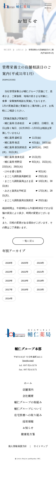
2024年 (40, 263)
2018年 (40, 280)
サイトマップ (41, 446)
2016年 (24, 289)
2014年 (9, 298)
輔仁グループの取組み (28, 402)
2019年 (24, 280)
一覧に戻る (28, 241)
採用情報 (28, 421)
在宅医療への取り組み (28, 415)
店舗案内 (28, 389)
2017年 (9, 289)
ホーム (28, 383)
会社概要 (28, 396)
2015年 (40, 289)
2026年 (9, 263)
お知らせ (28, 428)
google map (28, 361)
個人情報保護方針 (17, 446)
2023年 (9, 271)
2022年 (24, 271)
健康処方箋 (28, 434)
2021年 (40, 271)
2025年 (24, 263)
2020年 (9, 280)
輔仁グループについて (28, 409)
